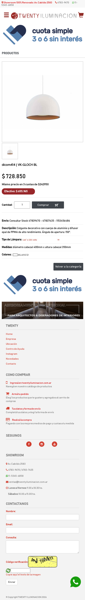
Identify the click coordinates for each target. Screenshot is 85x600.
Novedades (12, 359)
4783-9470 (63, 2)
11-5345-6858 (15, 476)
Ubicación (11, 344)
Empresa (11, 339)
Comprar (47, 205)
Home (9, 334)
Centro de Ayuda (15, 349)
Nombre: (11, 511)
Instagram (11, 354)
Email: (9, 524)
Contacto (11, 364)
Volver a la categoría (68, 266)
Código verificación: (17, 562)
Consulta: (11, 537)
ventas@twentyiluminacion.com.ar (28, 482)
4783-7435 (27, 470)
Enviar (11, 582)
